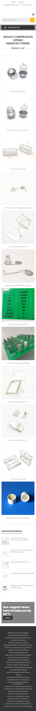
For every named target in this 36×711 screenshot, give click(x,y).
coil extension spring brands (18, 653)
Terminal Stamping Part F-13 (18, 247)
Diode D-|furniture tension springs (18, 518)
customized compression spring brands (17, 686)
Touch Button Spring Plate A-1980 (22, 573)
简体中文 (21, 2)
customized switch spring (18, 670)
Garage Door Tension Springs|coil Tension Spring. (22, 586)
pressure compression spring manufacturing (18, 683)
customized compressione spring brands (18, 667)
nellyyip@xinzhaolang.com (11, 5)
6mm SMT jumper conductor (18, 324)
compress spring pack (18, 640)
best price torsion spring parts (18, 694)
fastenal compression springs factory (18, 648)
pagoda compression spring (18, 691)
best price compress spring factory (18, 662)
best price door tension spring (18, 633)
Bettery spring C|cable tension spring (18, 285)
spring (18, 675)
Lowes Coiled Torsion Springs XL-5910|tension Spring (22, 551)
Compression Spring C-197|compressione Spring (19, 539)
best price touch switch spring (18, 658)
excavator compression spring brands (18, 704)
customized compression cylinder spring (18, 706)
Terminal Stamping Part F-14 (20, 562)
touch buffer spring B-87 (18, 91)
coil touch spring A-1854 (18, 479)
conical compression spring (18, 643)
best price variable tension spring (18, 672)
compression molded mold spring (18, 677)
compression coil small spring (18, 660)
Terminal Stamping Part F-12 (18, 440)
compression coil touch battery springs (18, 208)
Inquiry (8, 618)
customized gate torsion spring (18, 680)
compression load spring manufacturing (18, 689)
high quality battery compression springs (18, 645)
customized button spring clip (18, 635)
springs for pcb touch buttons (18, 699)
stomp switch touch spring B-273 (18, 130)
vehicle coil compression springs (18, 701)
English (13, 2)
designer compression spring (18, 650)
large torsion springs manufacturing (18, 638)
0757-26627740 (27, 5)
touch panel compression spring (18, 696)
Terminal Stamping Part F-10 (18, 402)
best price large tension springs (18, 665)
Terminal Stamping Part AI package (18, 363)
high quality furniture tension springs (18, 655)
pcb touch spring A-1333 (18, 169)
